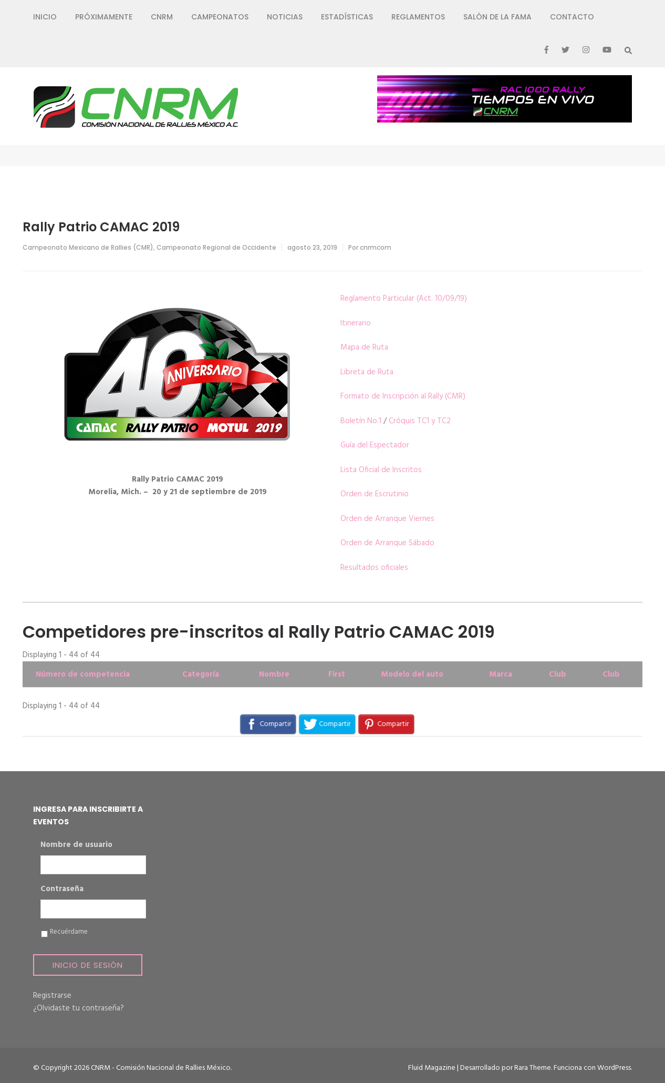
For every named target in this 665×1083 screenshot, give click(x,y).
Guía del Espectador (374, 445)
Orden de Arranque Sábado (387, 543)
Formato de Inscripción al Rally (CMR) (402, 396)
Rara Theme (532, 1068)
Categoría (200, 674)
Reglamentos (418, 17)
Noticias (285, 17)
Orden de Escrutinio (374, 494)
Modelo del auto (412, 674)
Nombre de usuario (76, 845)
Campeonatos (219, 17)
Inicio (45, 17)
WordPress (614, 1068)
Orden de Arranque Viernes (387, 519)
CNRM (162, 17)
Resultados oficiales (374, 567)
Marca (500, 674)
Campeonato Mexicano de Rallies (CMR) (88, 247)
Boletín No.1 (360, 421)
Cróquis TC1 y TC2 (420, 421)
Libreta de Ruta (366, 372)
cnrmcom (375, 247)
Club (557, 674)
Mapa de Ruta (364, 347)
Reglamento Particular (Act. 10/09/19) (403, 298)
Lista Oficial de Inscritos (381, 470)
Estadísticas (347, 17)
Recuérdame (69, 932)
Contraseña (62, 889)
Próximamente (103, 17)
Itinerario (355, 323)
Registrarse (52, 995)
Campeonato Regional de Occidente (216, 247)
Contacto (572, 17)
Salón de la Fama (497, 17)
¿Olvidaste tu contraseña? (78, 1008)
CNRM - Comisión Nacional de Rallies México (161, 1068)
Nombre (274, 674)
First (336, 674)
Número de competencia (83, 674)
